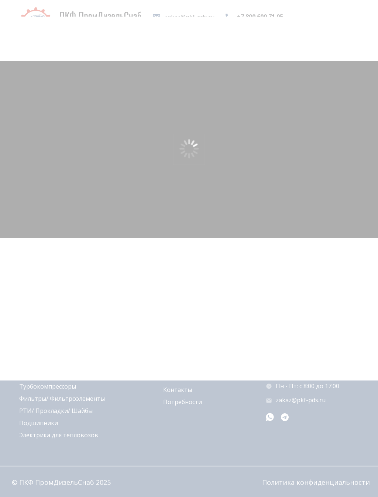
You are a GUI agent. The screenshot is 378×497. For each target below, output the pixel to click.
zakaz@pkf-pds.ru (301, 400)
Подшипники (38, 423)
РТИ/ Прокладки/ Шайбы (56, 411)
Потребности (182, 402)
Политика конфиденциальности (316, 482)
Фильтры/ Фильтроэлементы (62, 399)
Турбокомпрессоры (47, 386)
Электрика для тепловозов (58, 435)
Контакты (177, 390)
